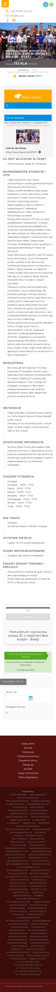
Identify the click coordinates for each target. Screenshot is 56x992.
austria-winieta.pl (18, 794)
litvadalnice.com (34, 835)
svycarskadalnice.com (16, 876)
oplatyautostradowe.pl (39, 854)
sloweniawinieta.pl (38, 873)
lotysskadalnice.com (15, 848)
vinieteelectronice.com (18, 901)
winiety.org (17, 949)
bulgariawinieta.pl (15, 804)
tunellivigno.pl (39, 879)
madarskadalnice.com (40, 848)
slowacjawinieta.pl (17, 873)
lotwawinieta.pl (37, 845)
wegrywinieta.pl (41, 901)
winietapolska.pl (39, 933)
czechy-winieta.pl (40, 810)
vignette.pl (37, 892)
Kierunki (28, 748)
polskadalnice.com (37, 857)
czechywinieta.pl (18, 813)
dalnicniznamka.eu (40, 816)
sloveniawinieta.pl (41, 864)
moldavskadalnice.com (17, 851)
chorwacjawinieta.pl (17, 810)
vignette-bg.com (38, 883)
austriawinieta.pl (38, 794)
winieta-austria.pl (17, 905)
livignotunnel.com (36, 842)
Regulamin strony (28, 760)
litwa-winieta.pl (19, 838)
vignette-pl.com (38, 886)
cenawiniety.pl (19, 807)
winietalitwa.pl (38, 927)
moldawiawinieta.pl (41, 851)
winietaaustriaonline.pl (28, 917)
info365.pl (18, 835)
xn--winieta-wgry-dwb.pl (28, 974)
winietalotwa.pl (16, 930)
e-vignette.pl (39, 819)
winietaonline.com (18, 933)
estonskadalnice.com (21, 832)
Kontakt (28, 769)
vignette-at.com (17, 883)
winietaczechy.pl (39, 923)
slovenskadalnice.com (28, 867)
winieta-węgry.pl (38, 911)
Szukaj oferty (28, 743)
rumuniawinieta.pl (40, 860)
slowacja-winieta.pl (40, 870)
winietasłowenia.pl (39, 942)
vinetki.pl (38, 895)
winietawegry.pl (19, 946)
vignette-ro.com (38, 889)
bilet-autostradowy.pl (28, 797)
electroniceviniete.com (18, 829)
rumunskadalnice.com (17, 864)
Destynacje (28, 752)
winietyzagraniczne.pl (38, 955)
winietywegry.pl (15, 955)
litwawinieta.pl (37, 838)
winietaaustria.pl (35, 914)
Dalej (28, 617)
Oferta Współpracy (28, 777)
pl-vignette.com (17, 857)
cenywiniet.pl (37, 807)
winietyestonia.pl (41, 952)
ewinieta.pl (40, 832)
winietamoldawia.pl (37, 930)
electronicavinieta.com (28, 826)
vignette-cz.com (18, 886)
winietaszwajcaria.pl (17, 942)
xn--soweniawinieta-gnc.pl (28, 964)
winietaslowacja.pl (17, 939)
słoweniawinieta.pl (19, 879)
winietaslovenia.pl (39, 936)
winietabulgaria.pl (41, 920)
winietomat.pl (38, 946)
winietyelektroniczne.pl (18, 952)
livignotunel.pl (17, 842)
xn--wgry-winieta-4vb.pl (28, 968)
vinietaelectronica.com (28, 898)
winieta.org (18, 914)
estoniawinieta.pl (41, 829)
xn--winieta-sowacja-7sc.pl (28, 971)
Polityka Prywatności (28, 756)
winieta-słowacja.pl (37, 908)
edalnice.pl (43, 823)
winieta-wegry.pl (18, 911)
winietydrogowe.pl (35, 949)
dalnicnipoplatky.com (17, 816)
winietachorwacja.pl (18, 923)
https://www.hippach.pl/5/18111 (21, 152)
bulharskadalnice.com (38, 804)
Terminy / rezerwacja (28, 96)
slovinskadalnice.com (17, 870)
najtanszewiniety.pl (15, 854)
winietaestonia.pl (19, 927)
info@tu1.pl (17, 15)
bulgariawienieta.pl (41, 801)
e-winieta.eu (13, 823)
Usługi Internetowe (28, 773)
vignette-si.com (21, 892)
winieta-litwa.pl (16, 908)
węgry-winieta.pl (37, 958)
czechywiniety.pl (38, 813)
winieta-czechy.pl (38, 905)
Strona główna (23, 70)
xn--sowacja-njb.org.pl (28, 961)
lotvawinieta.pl (18, 845)
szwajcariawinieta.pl (41, 876)
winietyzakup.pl (18, 958)
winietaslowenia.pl (38, 939)
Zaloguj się (28, 764)
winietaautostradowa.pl (18, 920)
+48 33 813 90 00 (21, 11)
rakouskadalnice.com (17, 860)
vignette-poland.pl (18, 889)
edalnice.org (29, 823)
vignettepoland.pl (22, 895)
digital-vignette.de (19, 819)
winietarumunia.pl (17, 936)
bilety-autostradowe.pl (16, 801)
